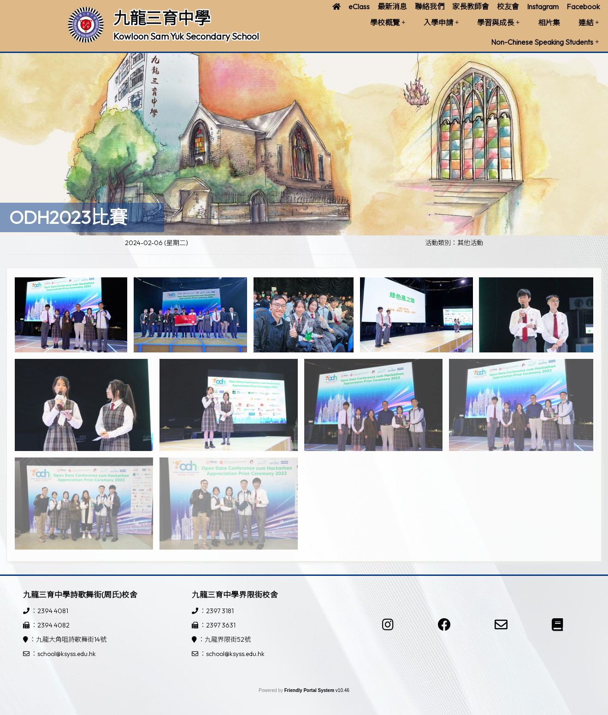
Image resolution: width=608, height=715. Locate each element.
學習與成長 (498, 22)
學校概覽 (387, 22)
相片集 (549, 22)
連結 (588, 22)
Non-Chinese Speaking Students (545, 42)
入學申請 (441, 22)
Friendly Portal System (310, 690)
